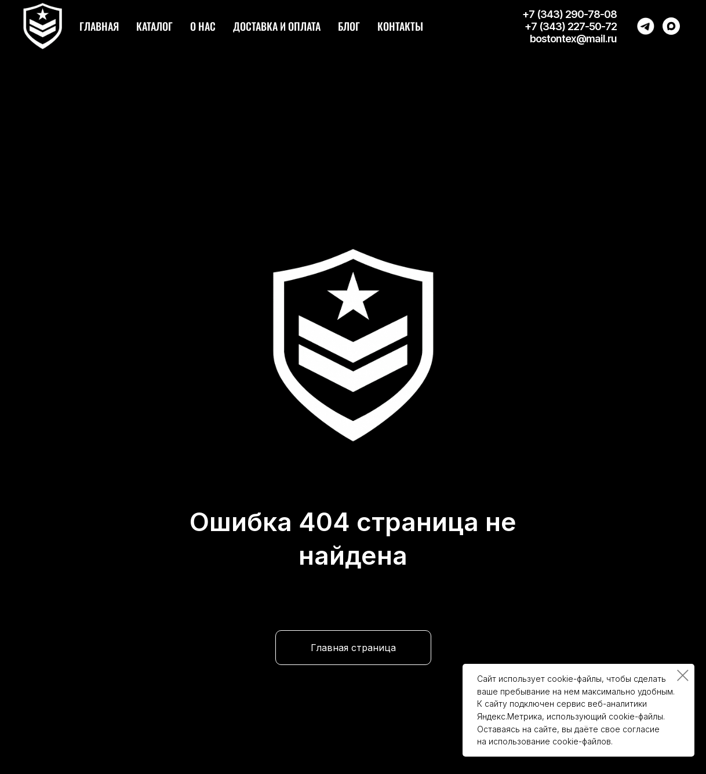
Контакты (400, 26)
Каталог (154, 26)
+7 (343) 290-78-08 (569, 14)
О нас (203, 26)
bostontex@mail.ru (573, 38)
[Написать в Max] (671, 26)
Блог (349, 26)
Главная (99, 26)
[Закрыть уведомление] (683, 675)
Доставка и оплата (277, 26)
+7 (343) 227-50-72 (571, 26)
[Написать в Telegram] (645, 26)
